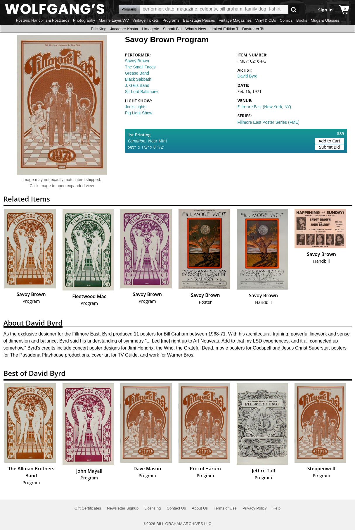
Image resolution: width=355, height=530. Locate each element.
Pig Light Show (138, 113)
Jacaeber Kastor (124, 29)
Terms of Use (225, 508)
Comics (286, 20)
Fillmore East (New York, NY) (264, 106)
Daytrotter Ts (253, 29)
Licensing (152, 508)
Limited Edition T (223, 29)
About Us (200, 508)
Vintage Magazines (235, 20)
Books (301, 20)
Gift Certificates (88, 508)
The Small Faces (140, 67)
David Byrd (247, 76)
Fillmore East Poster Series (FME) (268, 122)
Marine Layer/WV (114, 20)
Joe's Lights (136, 106)
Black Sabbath (138, 79)
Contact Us (176, 508)
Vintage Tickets (145, 20)
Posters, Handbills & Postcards (42, 20)
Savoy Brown (137, 60)
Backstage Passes (199, 20)
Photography (84, 20)
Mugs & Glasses (325, 20)
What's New (195, 29)
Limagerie (150, 29)
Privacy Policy (255, 508)
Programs (170, 20)
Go (293, 9)
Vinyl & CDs (265, 20)
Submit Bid (172, 29)
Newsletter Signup (122, 508)
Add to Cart (329, 141)
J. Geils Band (137, 85)
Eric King (98, 29)
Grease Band (137, 73)
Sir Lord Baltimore (141, 91)
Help (276, 508)
